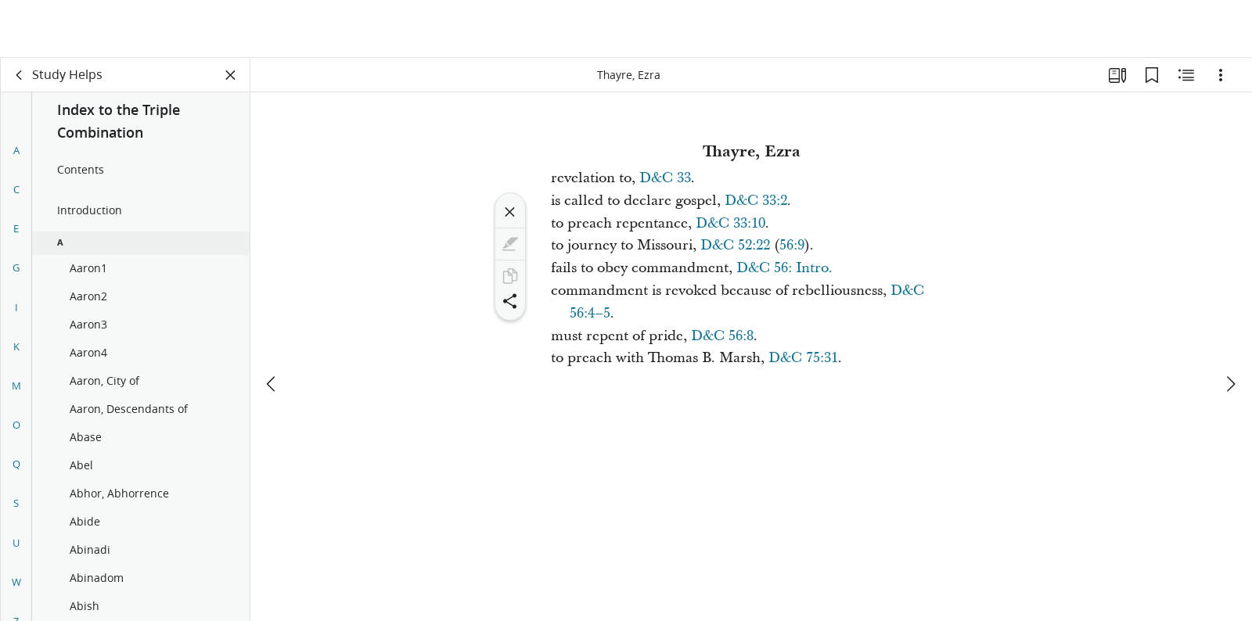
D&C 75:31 (803, 358)
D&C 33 (665, 178)
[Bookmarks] (1151, 75)
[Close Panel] (230, 75)
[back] (19, 75)
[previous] (272, 326)
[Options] (1220, 75)
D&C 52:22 (735, 245)
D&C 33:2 (756, 200)
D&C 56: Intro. (784, 268)
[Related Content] (1186, 75)
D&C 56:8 (722, 336)
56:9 (791, 245)
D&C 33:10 (730, 223)
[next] (1230, 326)
